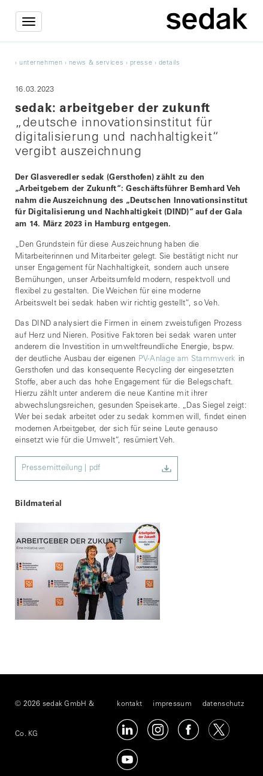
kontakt (129, 704)
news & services (96, 63)
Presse (141, 63)
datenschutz (223, 704)
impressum (172, 704)
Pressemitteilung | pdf (61, 468)
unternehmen (40, 63)
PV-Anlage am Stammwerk (187, 359)
